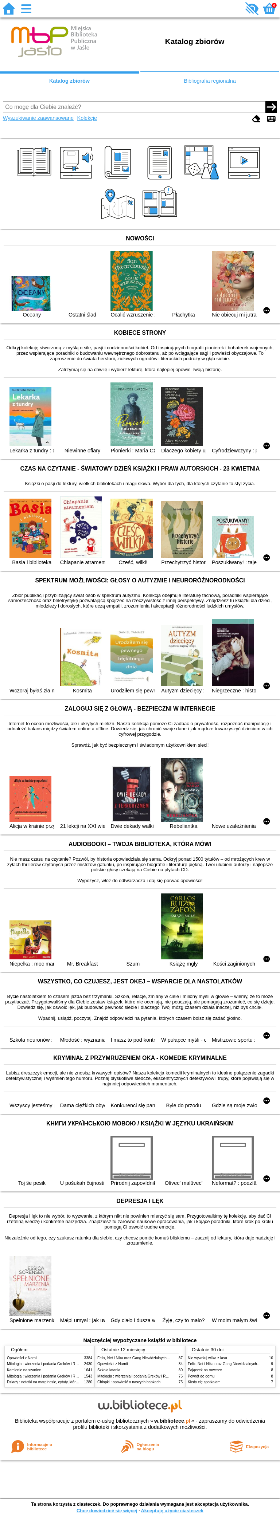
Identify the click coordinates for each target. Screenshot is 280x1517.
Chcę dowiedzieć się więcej (107, 1510)
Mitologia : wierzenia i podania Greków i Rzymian (47, 1364)
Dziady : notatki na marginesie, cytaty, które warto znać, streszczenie (63, 1382)
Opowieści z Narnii (22, 1358)
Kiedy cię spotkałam (204, 1382)
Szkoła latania (108, 1370)
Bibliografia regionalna (210, 81)
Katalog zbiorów (69, 81)
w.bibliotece (172, 1421)
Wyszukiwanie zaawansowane (38, 118)
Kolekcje (87, 118)
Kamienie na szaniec (24, 1370)
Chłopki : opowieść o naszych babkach (128, 1382)
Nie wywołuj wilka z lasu (207, 1358)
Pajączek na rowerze (205, 1370)
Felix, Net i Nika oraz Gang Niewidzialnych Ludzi (136, 1358)
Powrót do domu (201, 1376)
